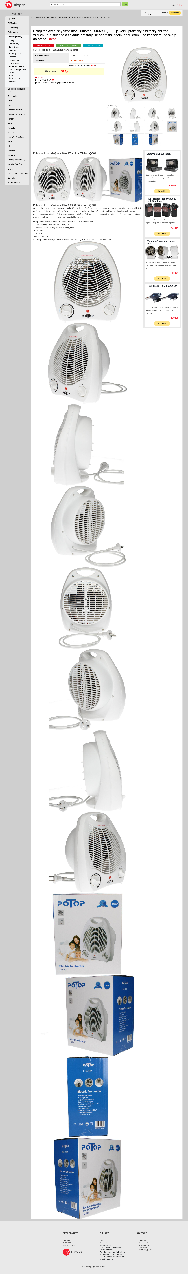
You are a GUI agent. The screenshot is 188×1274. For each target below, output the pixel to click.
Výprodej (17, 13)
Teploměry (12, 82)
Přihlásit (179, 5)
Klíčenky (11, 132)
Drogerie (11, 105)
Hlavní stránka (36, 17)
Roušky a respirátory (16, 160)
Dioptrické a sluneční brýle (16, 90)
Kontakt (102, 1241)
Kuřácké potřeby (15, 54)
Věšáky (11, 75)
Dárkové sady (14, 44)
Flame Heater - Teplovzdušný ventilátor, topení (161, 200)
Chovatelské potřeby (16, 114)
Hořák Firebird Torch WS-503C (161, 286)
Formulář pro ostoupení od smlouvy (112, 1252)
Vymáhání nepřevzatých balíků (111, 1254)
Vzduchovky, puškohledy (18, 173)
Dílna (10, 101)
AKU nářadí (13, 23)
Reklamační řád (105, 1245)
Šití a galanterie (14, 78)
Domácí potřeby (48, 17)
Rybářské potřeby (15, 164)
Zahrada (11, 178)
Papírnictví (13, 57)
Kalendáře (12, 50)
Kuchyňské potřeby (16, 137)
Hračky (11, 119)
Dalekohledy (13, 32)
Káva (10, 123)
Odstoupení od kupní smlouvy (110, 1247)
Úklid (10, 146)
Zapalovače (13, 85)
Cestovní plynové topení (158, 154)
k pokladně (175, 13)
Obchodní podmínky (107, 1243)
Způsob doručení (106, 1250)
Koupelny (12, 128)
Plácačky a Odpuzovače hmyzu (17, 71)
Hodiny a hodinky (15, 110)
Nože (10, 142)
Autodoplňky (13, 28)
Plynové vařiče (14, 63)
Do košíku (162, 191)
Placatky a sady (14, 60)
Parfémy (11, 155)
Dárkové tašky (14, 47)
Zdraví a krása (14, 182)
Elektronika (12, 96)
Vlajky (10, 169)
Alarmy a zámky (14, 41)
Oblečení (11, 151)
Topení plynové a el (63, 17)
